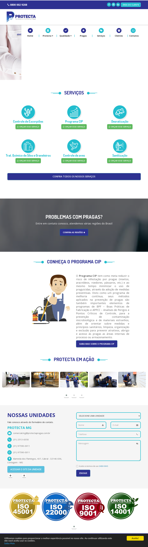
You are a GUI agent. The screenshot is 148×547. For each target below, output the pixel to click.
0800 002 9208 (18, 4)
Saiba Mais (9, 543)
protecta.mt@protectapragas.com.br (31, 433)
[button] (48, 32)
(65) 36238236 (20, 439)
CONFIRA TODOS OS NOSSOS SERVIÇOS (74, 176)
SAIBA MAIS (103, 466)
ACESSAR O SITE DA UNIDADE (25, 456)
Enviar (83, 473)
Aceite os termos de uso (93, 466)
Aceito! (135, 538)
